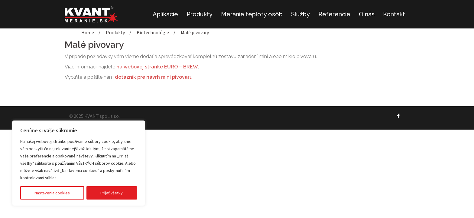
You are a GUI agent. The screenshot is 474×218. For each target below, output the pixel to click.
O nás (367, 14)
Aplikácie (165, 14)
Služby (300, 14)
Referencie (334, 14)
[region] (78, 163)
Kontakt (394, 14)
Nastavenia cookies (52, 193)
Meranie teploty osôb (252, 14)
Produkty (200, 14)
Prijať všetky (111, 193)
